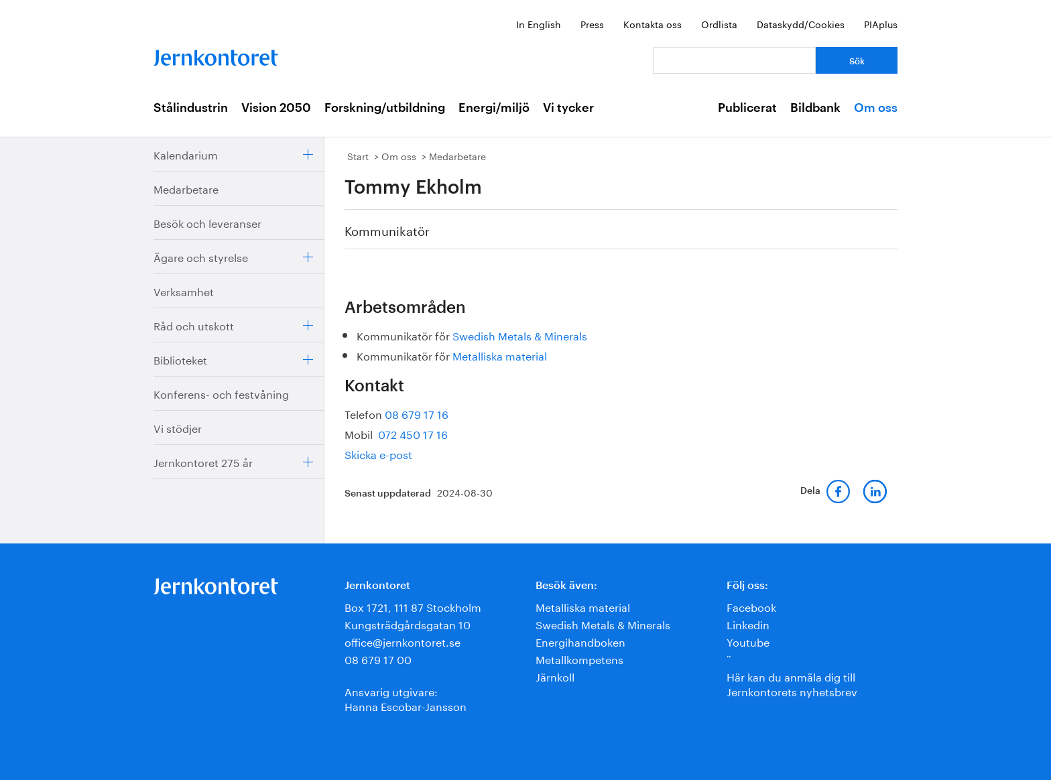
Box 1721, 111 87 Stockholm (413, 606)
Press (592, 23)
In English (538, 23)
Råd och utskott (193, 324)
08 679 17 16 (416, 413)
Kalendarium (185, 153)
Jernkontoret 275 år (203, 461)
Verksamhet (183, 290)
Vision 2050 (276, 108)
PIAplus (881, 23)
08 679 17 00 (378, 658)
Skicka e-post (378, 453)
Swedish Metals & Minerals (519, 334)
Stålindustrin (190, 108)
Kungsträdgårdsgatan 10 (408, 623)
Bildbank (815, 108)
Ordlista (719, 23)
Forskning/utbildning (384, 108)
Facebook (751, 606)
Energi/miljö (494, 108)
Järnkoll (555, 675)
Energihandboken (580, 641)
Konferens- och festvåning (221, 393)
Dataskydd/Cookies (801, 23)
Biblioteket (180, 358)
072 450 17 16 (411, 433)
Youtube (748, 641)
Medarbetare (186, 188)
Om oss (876, 108)
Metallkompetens (579, 658)
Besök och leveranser (207, 222)
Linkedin (748, 623)
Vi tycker (568, 108)
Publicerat (747, 108)
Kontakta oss (652, 23)
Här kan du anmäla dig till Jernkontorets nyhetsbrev (792, 683)
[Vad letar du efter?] (734, 60)
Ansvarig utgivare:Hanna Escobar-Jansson (406, 698)
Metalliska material (499, 354)
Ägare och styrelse (200, 256)
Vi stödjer (177, 427)
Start (358, 155)
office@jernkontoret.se (402, 641)
